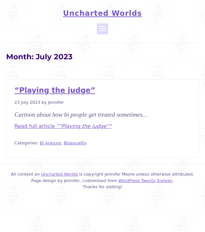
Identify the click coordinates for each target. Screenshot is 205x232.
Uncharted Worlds (102, 13)
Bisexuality (75, 142)
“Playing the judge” (55, 90)
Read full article (63, 126)
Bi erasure (50, 142)
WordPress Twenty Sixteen (145, 180)
